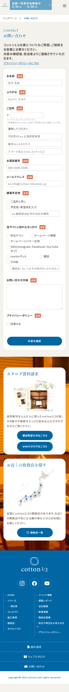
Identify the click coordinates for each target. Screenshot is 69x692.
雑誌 (46, 256)
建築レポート (45, 600)
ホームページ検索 (45, 235)
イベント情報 (45, 595)
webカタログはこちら (35, 446)
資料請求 (36, 647)
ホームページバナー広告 (25, 241)
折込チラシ (17, 235)
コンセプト (13, 611)
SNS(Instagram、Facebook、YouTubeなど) (34, 249)
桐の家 (14, 606)
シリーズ (12, 600)
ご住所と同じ (18, 201)
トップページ (10, 18)
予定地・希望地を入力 (35, 211)
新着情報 (43, 611)
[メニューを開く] (64, 6)
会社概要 (43, 606)
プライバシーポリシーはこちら (21, 63)
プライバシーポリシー (50, 632)
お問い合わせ (37, 666)
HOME (11, 595)
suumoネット (19, 256)
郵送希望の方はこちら (35, 435)
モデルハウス (14, 628)
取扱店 (11, 623)
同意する (16, 324)
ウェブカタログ (36, 657)
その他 (35, 265)
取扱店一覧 (36, 532)
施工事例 (12, 617)
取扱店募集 (45, 617)
